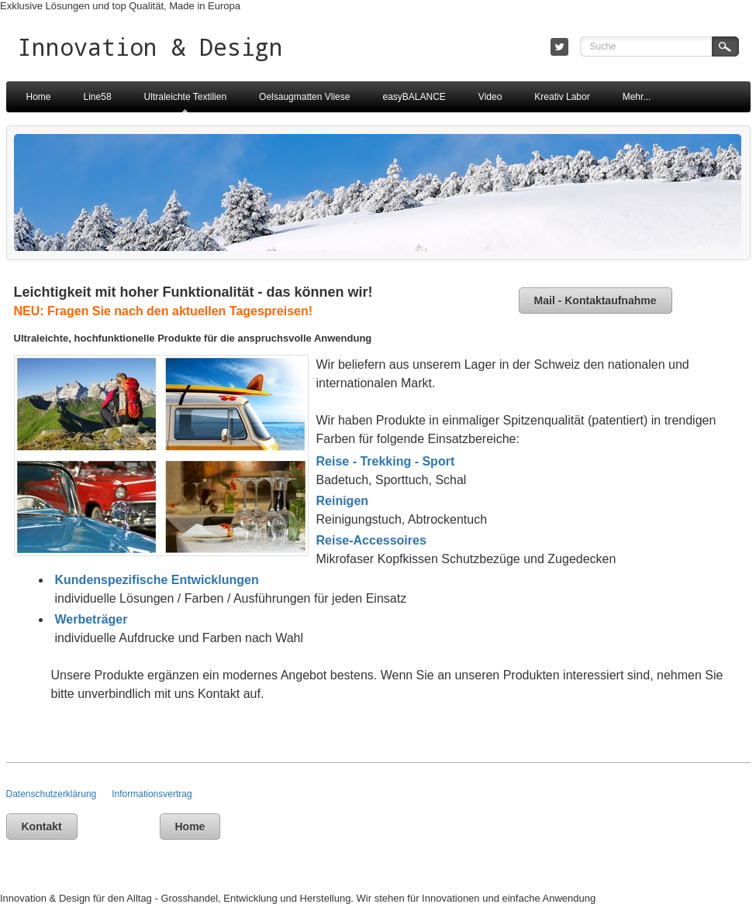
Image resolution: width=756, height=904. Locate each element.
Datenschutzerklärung (59, 794)
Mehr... (637, 96)
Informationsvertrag (152, 794)
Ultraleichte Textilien (185, 96)
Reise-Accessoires (371, 540)
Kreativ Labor (561, 96)
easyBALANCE (413, 96)
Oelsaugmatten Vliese (304, 96)
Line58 (98, 96)
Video (490, 96)
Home (38, 96)
